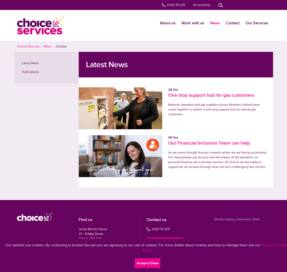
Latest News (30, 63)
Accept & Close (147, 263)
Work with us (192, 23)
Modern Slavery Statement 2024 (236, 219)
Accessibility (201, 5)
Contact (233, 23)
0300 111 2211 (158, 229)
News (215, 23)
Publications (30, 72)
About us (167, 23)
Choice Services (28, 46)
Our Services (257, 23)
